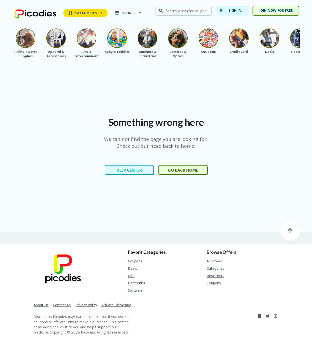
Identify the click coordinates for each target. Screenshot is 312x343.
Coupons (135, 261)
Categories (215, 268)
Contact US (62, 305)
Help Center (129, 170)
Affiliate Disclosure (116, 305)
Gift (131, 275)
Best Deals (215, 275)
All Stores (214, 261)
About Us (41, 305)
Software (135, 290)
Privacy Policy (86, 305)
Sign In (230, 10)
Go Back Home (183, 170)
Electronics (136, 283)
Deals (132, 268)
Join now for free (276, 10)
